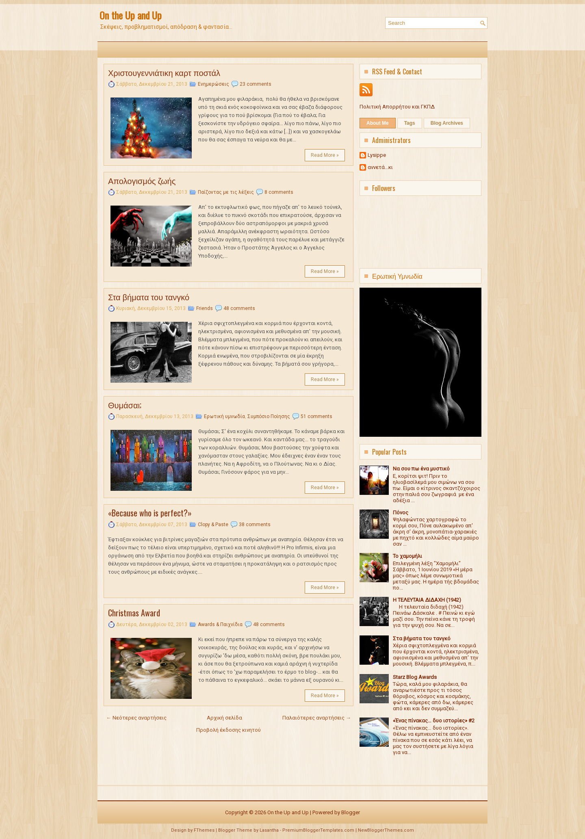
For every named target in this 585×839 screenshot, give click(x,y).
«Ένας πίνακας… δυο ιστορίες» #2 (433, 721)
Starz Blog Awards (415, 677)
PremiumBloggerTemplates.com (318, 830)
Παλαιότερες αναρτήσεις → (316, 718)
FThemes (204, 830)
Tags (409, 123)
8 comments (278, 192)
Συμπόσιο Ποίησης (268, 416)
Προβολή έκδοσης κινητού (228, 730)
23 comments (255, 84)
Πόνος (400, 512)
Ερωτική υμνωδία (224, 416)
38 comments (255, 524)
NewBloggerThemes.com (386, 830)
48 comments (239, 308)
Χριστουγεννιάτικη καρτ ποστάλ (164, 72)
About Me (377, 123)
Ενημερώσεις (213, 84)
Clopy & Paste (213, 524)
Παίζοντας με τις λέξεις (226, 192)
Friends (204, 308)
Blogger (350, 812)
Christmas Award (134, 613)
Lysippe (377, 155)
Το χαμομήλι (407, 556)
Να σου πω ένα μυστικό (421, 469)
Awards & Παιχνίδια (220, 624)
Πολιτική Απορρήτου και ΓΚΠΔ (397, 107)
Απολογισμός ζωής (142, 180)
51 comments (316, 416)
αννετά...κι (380, 167)
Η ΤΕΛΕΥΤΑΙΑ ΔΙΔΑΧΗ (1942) (427, 600)
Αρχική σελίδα (224, 718)
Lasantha (269, 830)
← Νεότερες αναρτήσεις (136, 718)
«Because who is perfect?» (150, 513)
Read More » (325, 155)
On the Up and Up (131, 15)
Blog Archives (447, 123)
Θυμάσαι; (124, 405)
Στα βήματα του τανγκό (148, 297)
